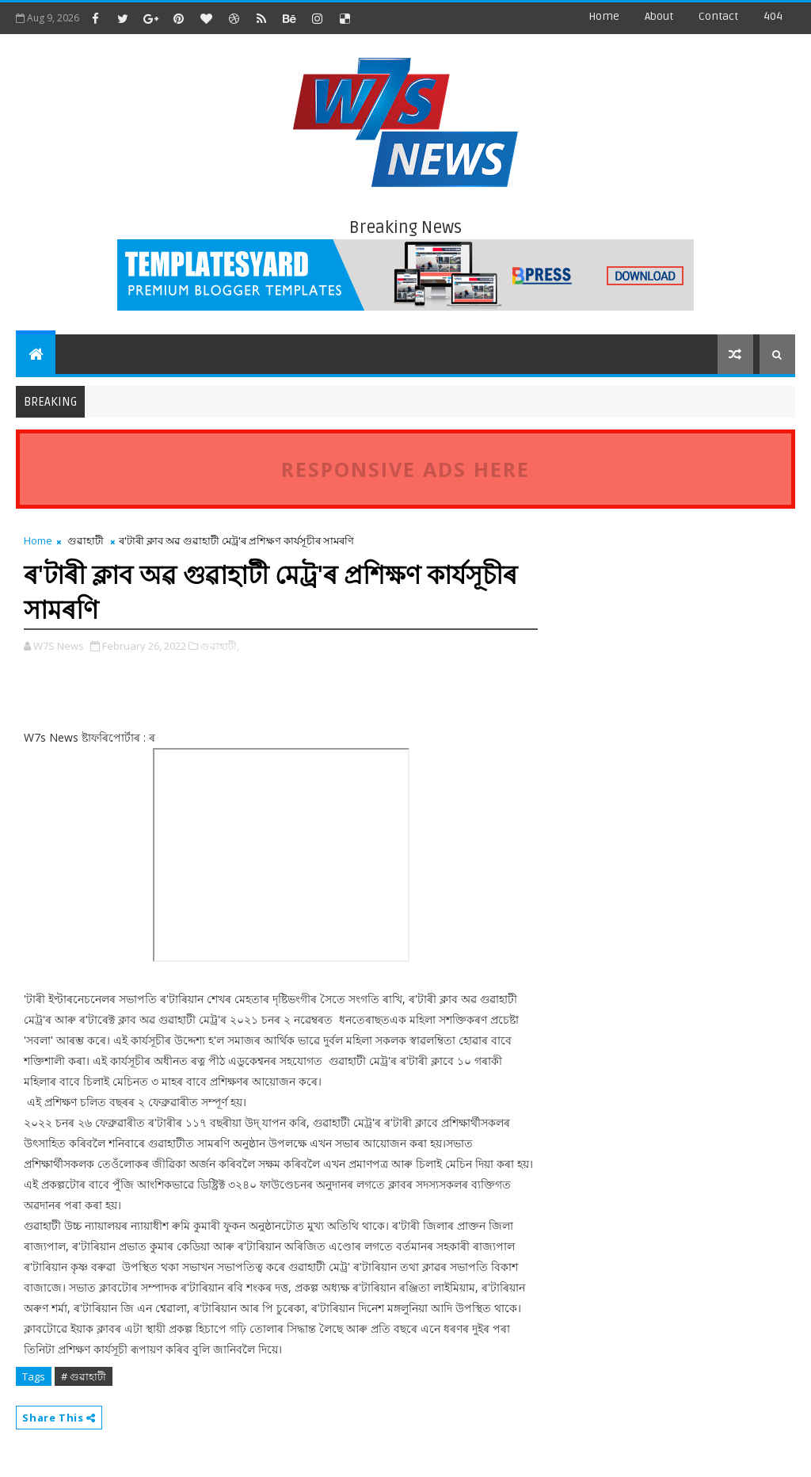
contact (718, 16)
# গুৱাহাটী (83, 1376)
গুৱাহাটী (85, 540)
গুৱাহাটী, (219, 646)
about (659, 16)
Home (603, 16)
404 (772, 16)
